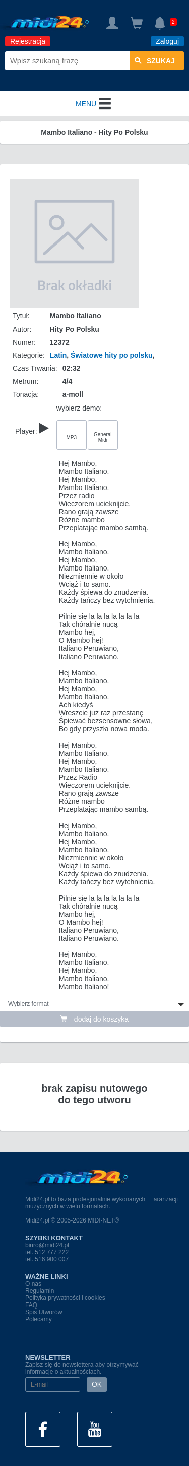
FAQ (31, 1305)
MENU (94, 103)
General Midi (103, 437)
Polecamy (38, 1319)
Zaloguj (167, 41)
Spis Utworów (43, 1312)
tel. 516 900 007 (47, 1259)
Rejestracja (27, 41)
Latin (58, 355)
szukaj (155, 61)
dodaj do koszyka (94, 1019)
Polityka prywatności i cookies (65, 1297)
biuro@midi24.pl (47, 1245)
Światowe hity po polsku (112, 355)
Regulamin (39, 1290)
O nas (33, 1283)
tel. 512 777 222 (47, 1252)
